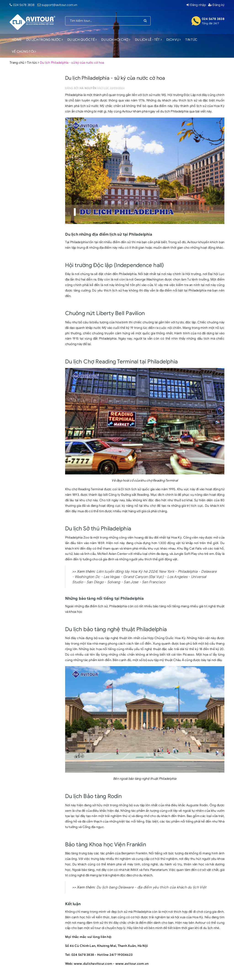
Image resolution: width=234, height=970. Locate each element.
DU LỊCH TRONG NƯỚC (44, 40)
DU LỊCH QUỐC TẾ (82, 40)
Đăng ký (216, 5)
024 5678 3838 (24, 5)
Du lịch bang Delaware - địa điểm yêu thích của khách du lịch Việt (151, 887)
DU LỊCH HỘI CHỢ (115, 40)
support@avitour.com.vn (59, 5)
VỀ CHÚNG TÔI (24, 52)
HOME (17, 40)
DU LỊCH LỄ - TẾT (148, 40)
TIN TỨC (191, 40)
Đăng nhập (196, 5)
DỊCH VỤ (173, 40)
